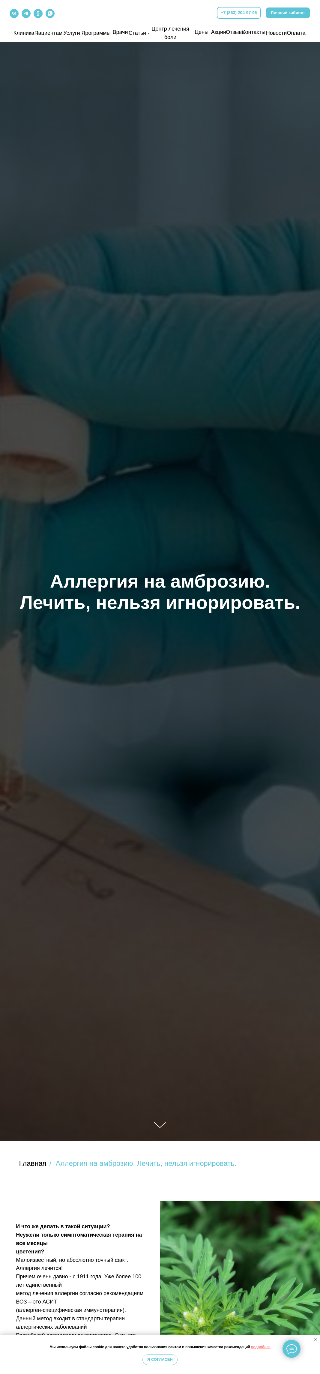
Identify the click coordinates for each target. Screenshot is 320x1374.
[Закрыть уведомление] (316, 1340)
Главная (32, 1163)
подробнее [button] (261, 1347)
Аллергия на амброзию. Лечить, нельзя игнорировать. (146, 1163)
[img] (160, 13)
